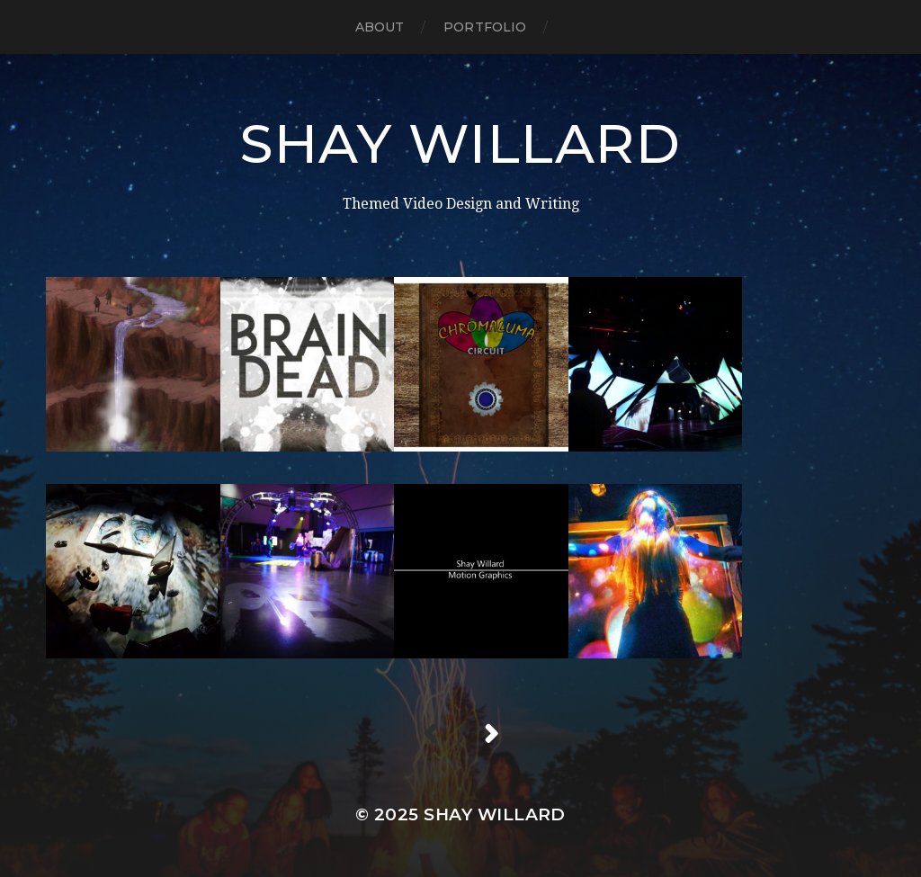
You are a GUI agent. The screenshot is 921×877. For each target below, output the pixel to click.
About (380, 27)
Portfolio (484, 27)
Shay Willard (460, 143)
